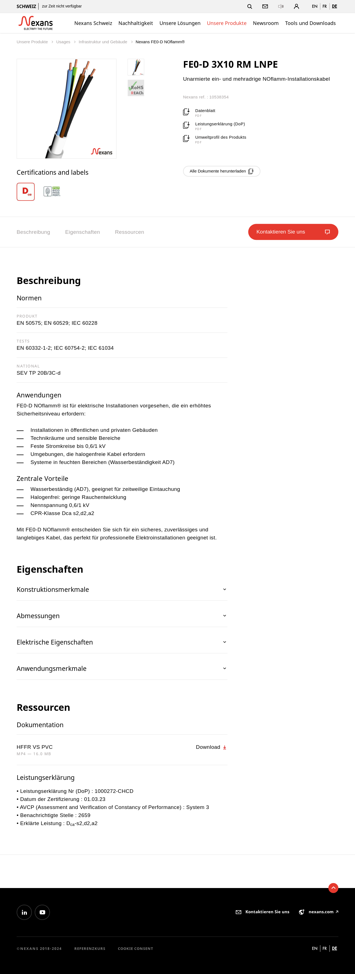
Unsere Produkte (227, 23)
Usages (64, 41)
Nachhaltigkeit (135, 23)
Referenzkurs (89, 948)
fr (325, 6)
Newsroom (266, 23)
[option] (30, 192)
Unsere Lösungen (180, 23)
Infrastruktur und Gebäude (103, 41)
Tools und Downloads (310, 23)
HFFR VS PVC (35, 747)
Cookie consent (135, 948)
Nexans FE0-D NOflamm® (160, 41)
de (334, 6)
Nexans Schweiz (93, 23)
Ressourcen (129, 232)
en (315, 6)
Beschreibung (33, 232)
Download (211, 747)
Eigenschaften (82, 232)
